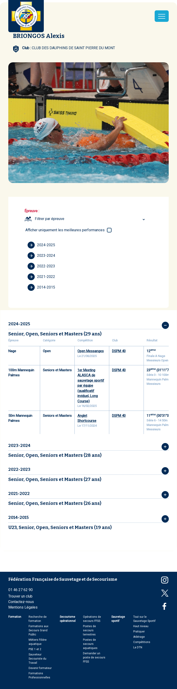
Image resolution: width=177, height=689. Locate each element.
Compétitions (141, 642)
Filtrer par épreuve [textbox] (49, 219)
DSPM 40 (119, 351)
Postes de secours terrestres (89, 630)
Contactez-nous (21, 602)
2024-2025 (41, 245)
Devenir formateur (40, 668)
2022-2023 (41, 266)
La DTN (137, 647)
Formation (14, 616)
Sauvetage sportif (118, 619)
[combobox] (90, 219)
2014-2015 (41, 287)
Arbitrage (139, 636)
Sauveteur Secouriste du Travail (37, 658)
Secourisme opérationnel (68, 619)
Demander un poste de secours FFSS (94, 657)
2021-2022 (41, 276)
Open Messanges (90, 351)
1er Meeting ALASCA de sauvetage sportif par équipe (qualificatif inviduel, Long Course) (90, 385)
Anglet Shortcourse (86, 418)
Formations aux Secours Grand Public (38, 630)
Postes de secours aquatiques (90, 644)
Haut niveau (140, 626)
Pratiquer (139, 631)
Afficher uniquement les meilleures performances (65, 230)
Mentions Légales (23, 607)
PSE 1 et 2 (35, 649)
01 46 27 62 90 (20, 590)
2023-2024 (41, 255)
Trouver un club (20, 596)
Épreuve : (31, 211)
